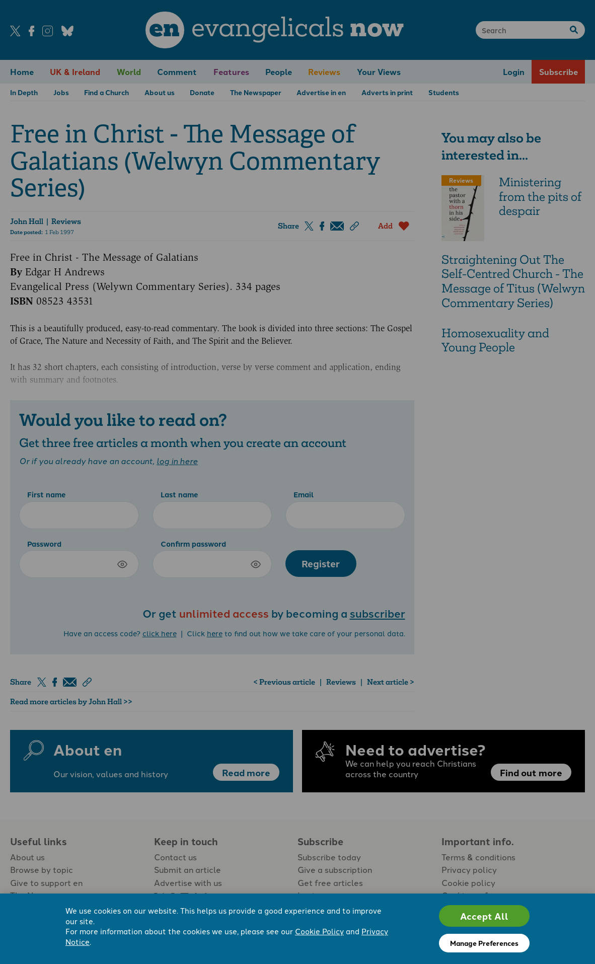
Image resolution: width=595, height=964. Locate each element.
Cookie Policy (319, 931)
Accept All (484, 916)
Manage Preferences (484, 943)
